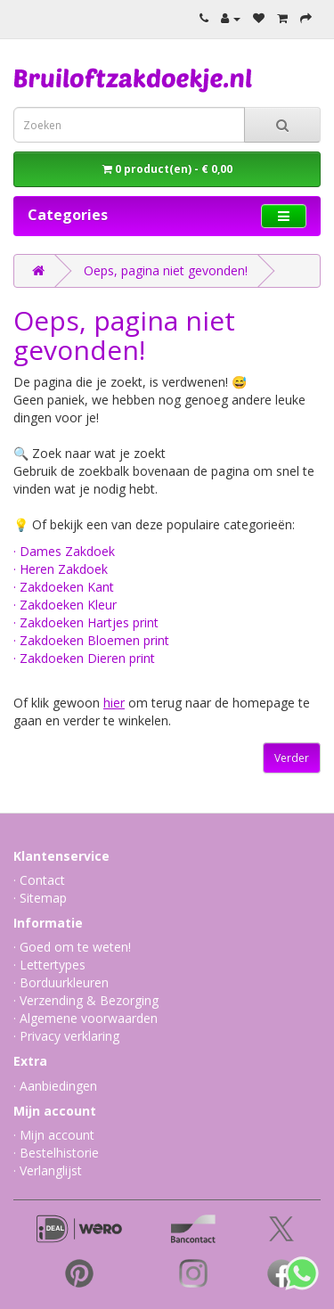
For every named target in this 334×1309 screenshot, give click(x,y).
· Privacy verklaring (66, 1035)
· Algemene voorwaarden (85, 1018)
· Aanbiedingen (55, 1085)
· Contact (39, 879)
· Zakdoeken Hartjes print (86, 622)
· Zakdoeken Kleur (65, 604)
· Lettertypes (49, 964)
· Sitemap (40, 897)
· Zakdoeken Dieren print (84, 658)
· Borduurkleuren (61, 982)
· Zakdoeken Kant (63, 586)
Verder (291, 757)
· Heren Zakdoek (60, 568)
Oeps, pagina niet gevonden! (166, 270)
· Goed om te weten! (72, 946)
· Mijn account (53, 1134)
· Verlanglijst (47, 1170)
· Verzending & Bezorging (86, 1000)
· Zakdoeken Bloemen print (91, 640)
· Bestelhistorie (56, 1152)
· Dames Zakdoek (64, 551)
